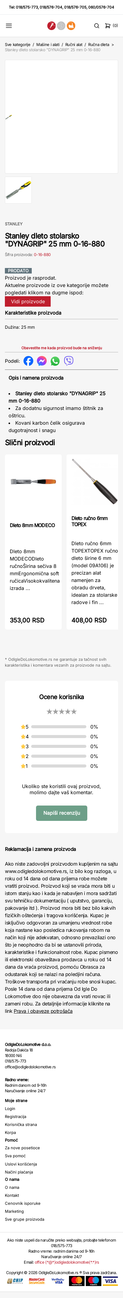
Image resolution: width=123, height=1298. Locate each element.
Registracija (15, 1122)
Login (10, 1114)
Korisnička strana (21, 1130)
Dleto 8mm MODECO (32, 531)
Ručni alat (73, 44)
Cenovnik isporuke (23, 1209)
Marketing (14, 1217)
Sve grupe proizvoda (24, 1225)
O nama (12, 1193)
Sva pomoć (15, 1161)
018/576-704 (51, 7)
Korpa (10, 1138)
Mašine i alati (47, 44)
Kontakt (12, 1201)
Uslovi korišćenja (21, 1170)
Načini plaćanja (19, 1178)
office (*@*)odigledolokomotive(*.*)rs (67, 1268)
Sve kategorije (17, 44)
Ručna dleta (98, 44)
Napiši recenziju (61, 819)
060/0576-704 (101, 7)
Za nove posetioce (22, 1153)
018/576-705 (75, 7)
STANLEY (14, 230)
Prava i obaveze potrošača (43, 1017)
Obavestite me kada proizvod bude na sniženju (61, 354)
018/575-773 (27, 7)
